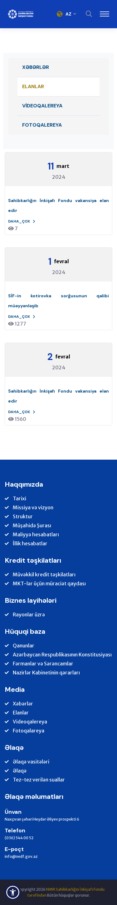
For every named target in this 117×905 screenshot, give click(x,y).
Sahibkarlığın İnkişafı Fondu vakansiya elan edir (58, 205)
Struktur (23, 517)
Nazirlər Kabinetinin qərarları (46, 673)
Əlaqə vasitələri (31, 762)
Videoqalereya (42, 105)
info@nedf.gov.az (21, 856)
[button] (12, 892)
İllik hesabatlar (30, 544)
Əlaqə (20, 771)
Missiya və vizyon (33, 508)
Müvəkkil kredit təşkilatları (44, 575)
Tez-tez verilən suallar (39, 780)
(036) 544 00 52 (19, 837)
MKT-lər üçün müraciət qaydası (49, 584)
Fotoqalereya (42, 125)
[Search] (89, 14)
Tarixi (19, 499)
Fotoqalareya (28, 731)
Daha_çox (22, 221)
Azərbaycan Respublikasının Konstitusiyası (62, 655)
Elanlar (33, 86)
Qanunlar (23, 646)
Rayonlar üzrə (29, 615)
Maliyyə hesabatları (36, 535)
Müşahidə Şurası (32, 526)
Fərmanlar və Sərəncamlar (43, 664)
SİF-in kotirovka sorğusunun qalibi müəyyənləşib (58, 300)
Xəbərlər (35, 67)
